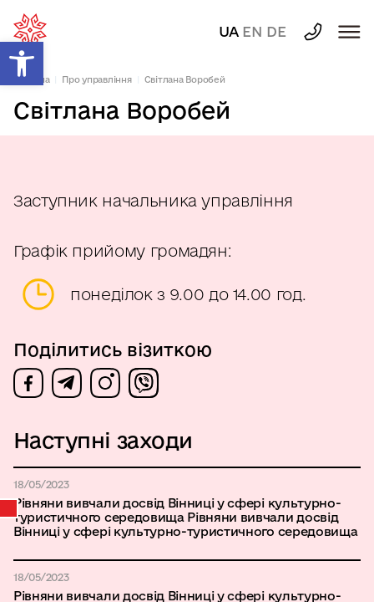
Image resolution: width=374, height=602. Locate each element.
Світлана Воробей (184, 79)
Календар (9, 508)
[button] (21, 63)
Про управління (97, 79)
